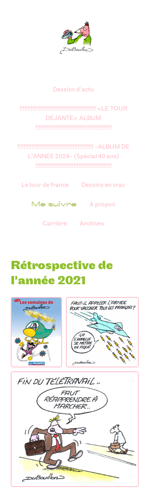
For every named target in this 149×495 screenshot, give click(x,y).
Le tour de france (45, 185)
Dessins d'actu (73, 89)
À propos (102, 204)
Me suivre (54, 204)
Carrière (55, 223)
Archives (91, 223)
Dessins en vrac (103, 185)
